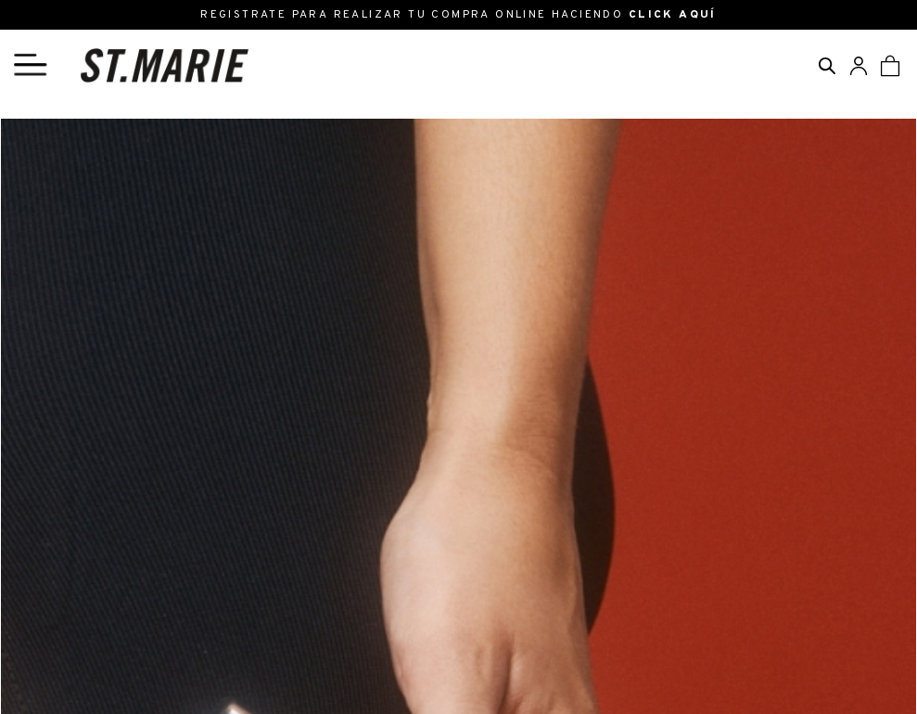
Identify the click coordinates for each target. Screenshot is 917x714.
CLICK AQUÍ (673, 14)
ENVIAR (657, 517)
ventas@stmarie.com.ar (110, 643)
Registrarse (365, 625)
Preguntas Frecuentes (401, 661)
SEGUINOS (803, 599)
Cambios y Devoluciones (408, 643)
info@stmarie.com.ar (100, 625)
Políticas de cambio (63, 304)
